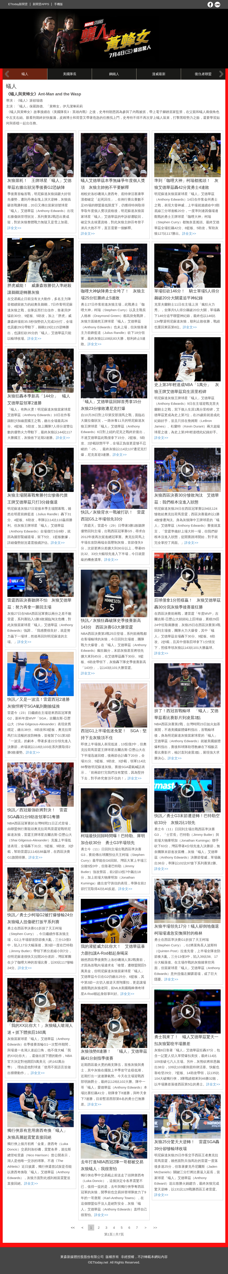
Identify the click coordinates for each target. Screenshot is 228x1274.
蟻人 (25, 74)
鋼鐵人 (114, 74)
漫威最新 (158, 74)
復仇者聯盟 (203, 74)
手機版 (58, 4)
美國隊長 (69, 74)
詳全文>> (14, 228)
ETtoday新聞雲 (18, 4)
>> (155, 1227)
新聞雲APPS (41, 4)
